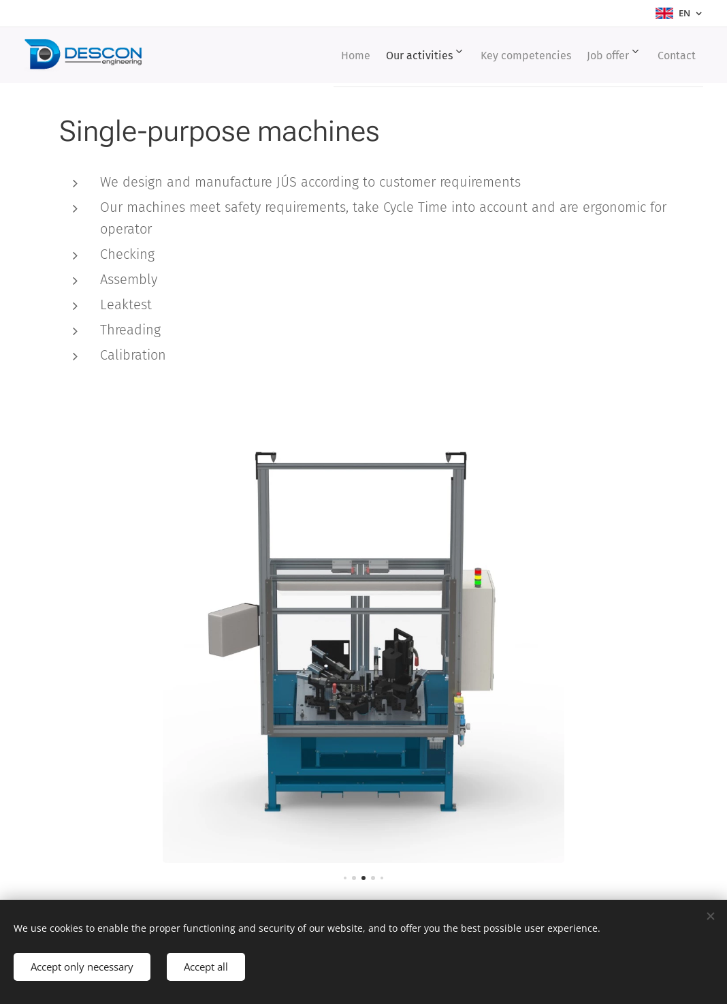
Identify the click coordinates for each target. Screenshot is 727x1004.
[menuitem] (322, 55)
